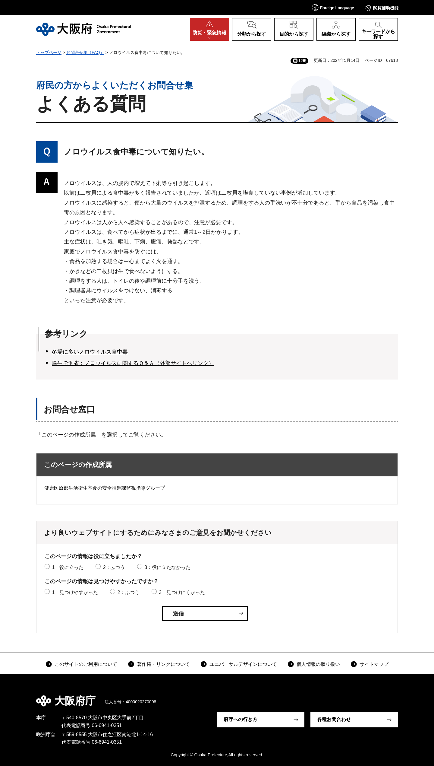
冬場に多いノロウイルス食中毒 (90, 352)
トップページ (48, 52)
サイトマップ (374, 664)
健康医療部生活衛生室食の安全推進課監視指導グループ (104, 488)
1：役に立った (67, 567)
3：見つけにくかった (182, 592)
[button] (333, 7)
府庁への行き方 (240, 719)
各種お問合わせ (334, 719)
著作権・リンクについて (163, 664)
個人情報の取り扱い (318, 664)
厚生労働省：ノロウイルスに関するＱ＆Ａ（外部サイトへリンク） (133, 363)
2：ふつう (114, 567)
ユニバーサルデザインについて (243, 664)
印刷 (302, 61)
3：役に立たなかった (167, 567)
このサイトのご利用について (86, 664)
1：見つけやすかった (75, 592)
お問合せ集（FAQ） (85, 52)
